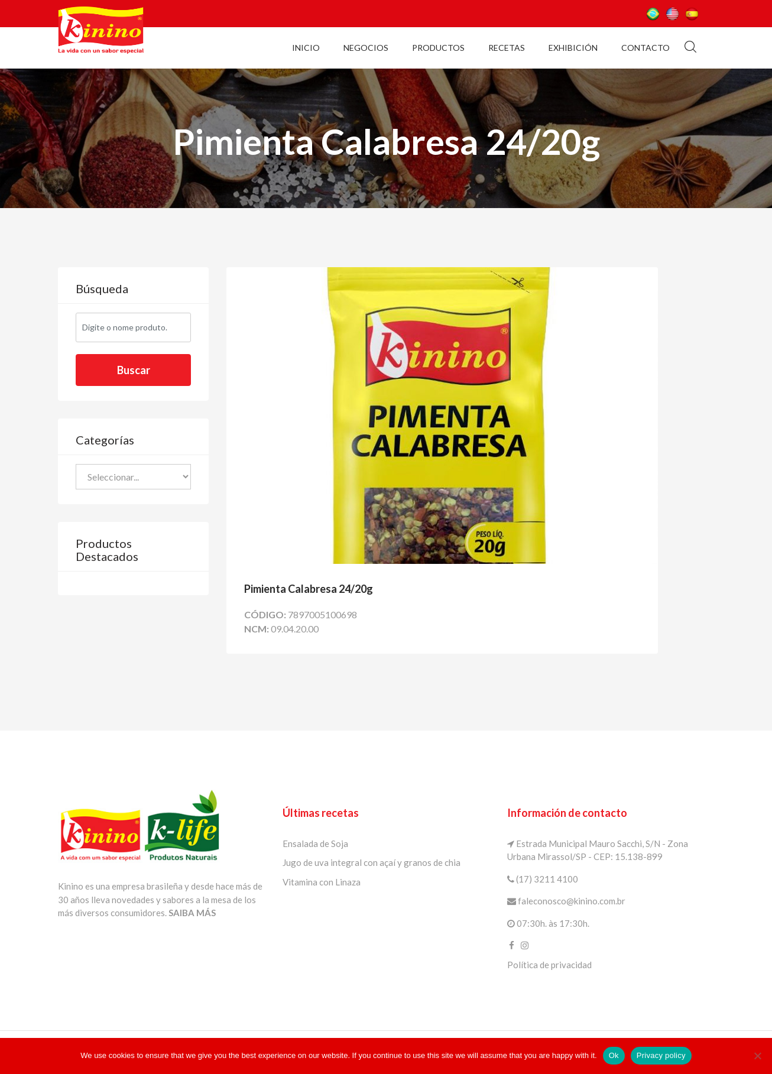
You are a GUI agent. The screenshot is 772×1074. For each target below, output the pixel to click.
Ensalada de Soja (315, 843)
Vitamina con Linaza (322, 882)
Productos (438, 48)
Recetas (506, 48)
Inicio (306, 48)
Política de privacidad (549, 964)
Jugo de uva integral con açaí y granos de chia (371, 862)
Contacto (645, 48)
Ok (614, 1055)
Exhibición (573, 48)
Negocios (365, 48)
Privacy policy (661, 1055)
